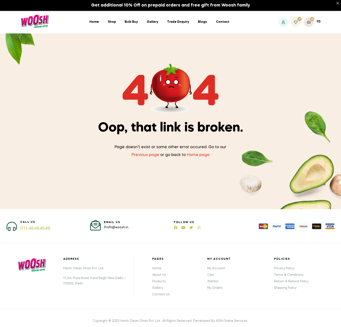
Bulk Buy (131, 18)
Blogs (202, 18)
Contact (222, 18)
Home (94, 18)
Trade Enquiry (178, 18)
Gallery (152, 18)
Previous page (145, 151)
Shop (112, 18)
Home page (198, 151)
